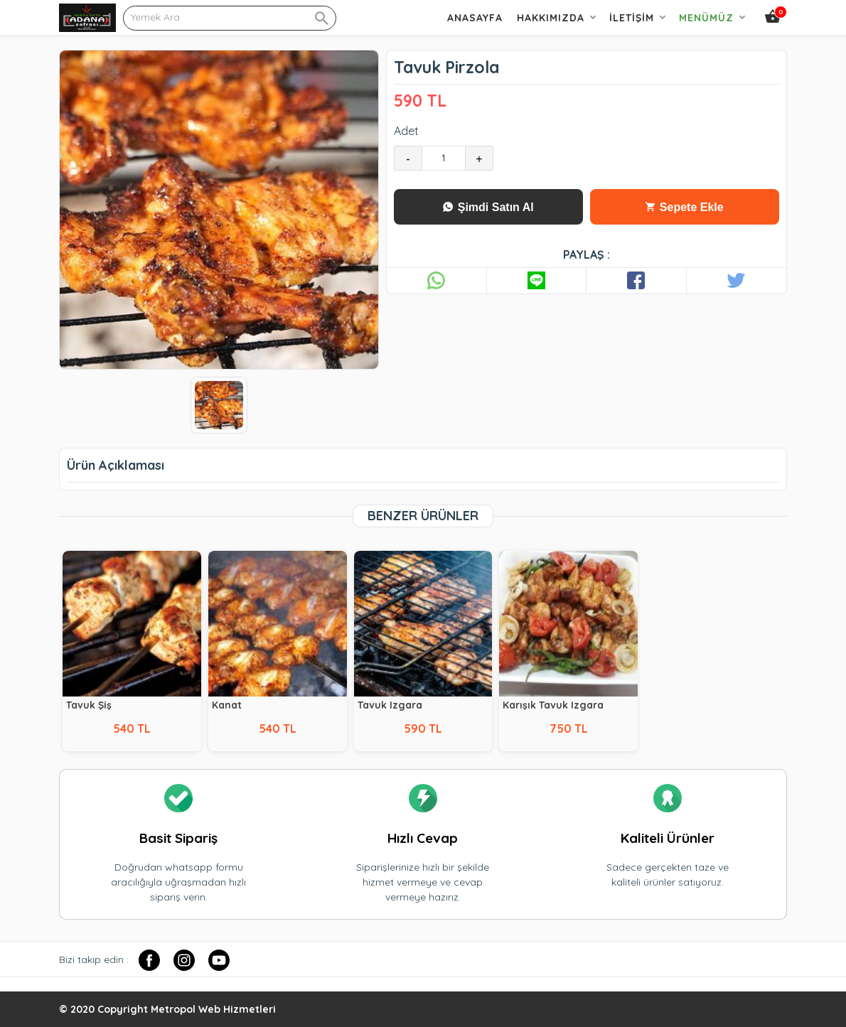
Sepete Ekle (684, 207)
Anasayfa (475, 17)
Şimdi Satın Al (488, 207)
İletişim (631, 17)
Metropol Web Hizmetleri (213, 1009)
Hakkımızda (550, 17)
